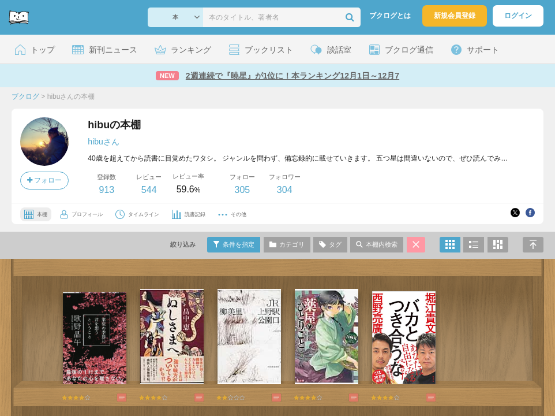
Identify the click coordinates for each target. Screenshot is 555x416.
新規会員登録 (454, 16)
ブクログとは (390, 16)
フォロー (44, 180)
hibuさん (103, 141)
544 (149, 190)
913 (106, 190)
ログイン (518, 16)
